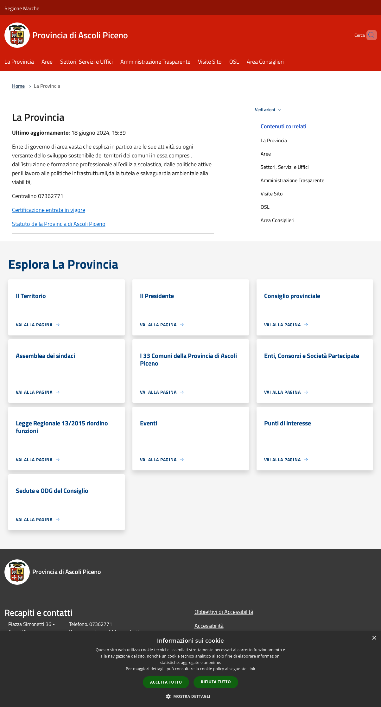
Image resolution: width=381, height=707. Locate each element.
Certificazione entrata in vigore (48, 210)
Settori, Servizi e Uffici (285, 167)
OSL (265, 207)
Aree (266, 153)
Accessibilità (209, 625)
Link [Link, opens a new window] (251, 669)
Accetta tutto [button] (166, 682)
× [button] (373, 638)
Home (18, 86)
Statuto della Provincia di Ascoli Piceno (58, 224)
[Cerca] (369, 35)
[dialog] (190, 669)
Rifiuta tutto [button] (216, 682)
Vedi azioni (269, 110)
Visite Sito (272, 193)
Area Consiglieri (278, 220)
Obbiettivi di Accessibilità (223, 612)
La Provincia (274, 140)
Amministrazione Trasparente (292, 180)
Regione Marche (21, 8)
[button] (191, 696)
